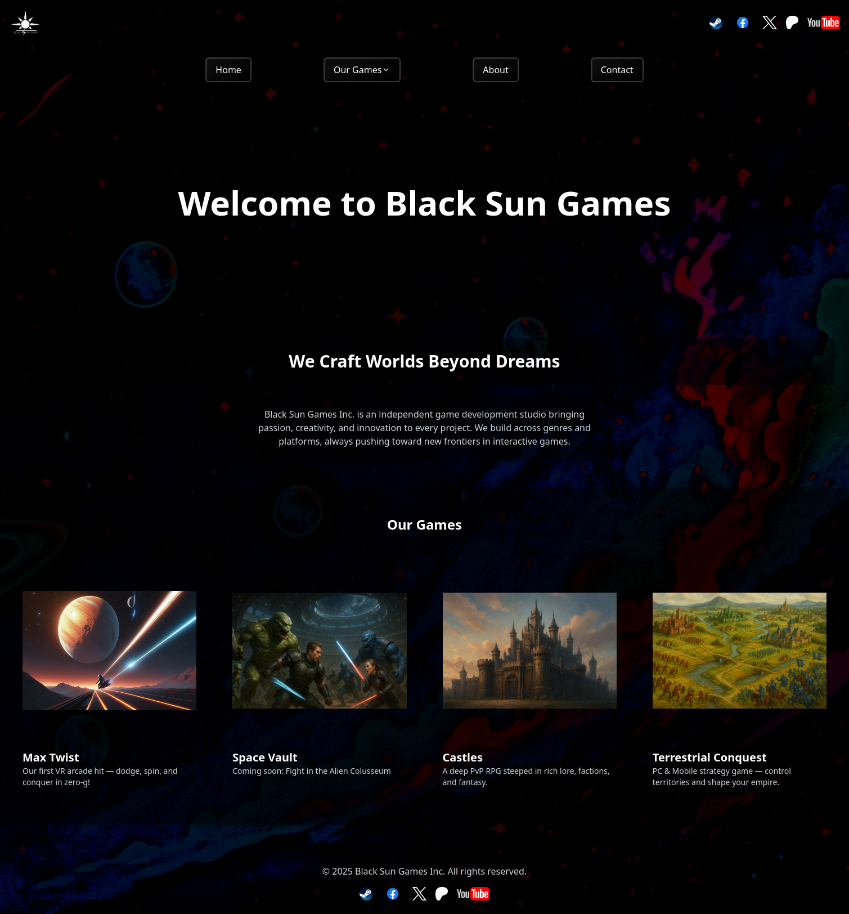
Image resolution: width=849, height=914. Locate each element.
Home (228, 70)
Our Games (362, 70)
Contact (617, 70)
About (495, 70)
